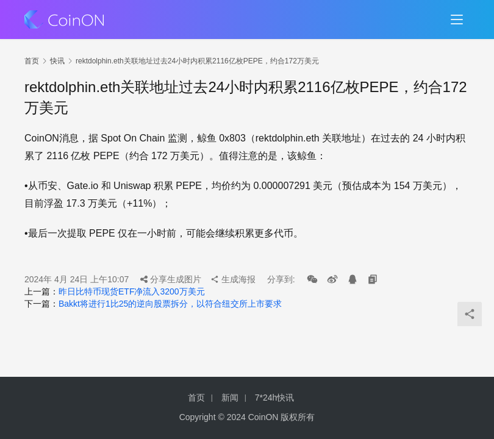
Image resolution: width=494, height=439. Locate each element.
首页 (31, 61)
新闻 (229, 397)
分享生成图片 (170, 279)
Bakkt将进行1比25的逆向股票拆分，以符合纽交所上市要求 (170, 304)
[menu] (457, 19)
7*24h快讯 (275, 397)
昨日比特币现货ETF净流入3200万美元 (132, 291)
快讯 (57, 61)
